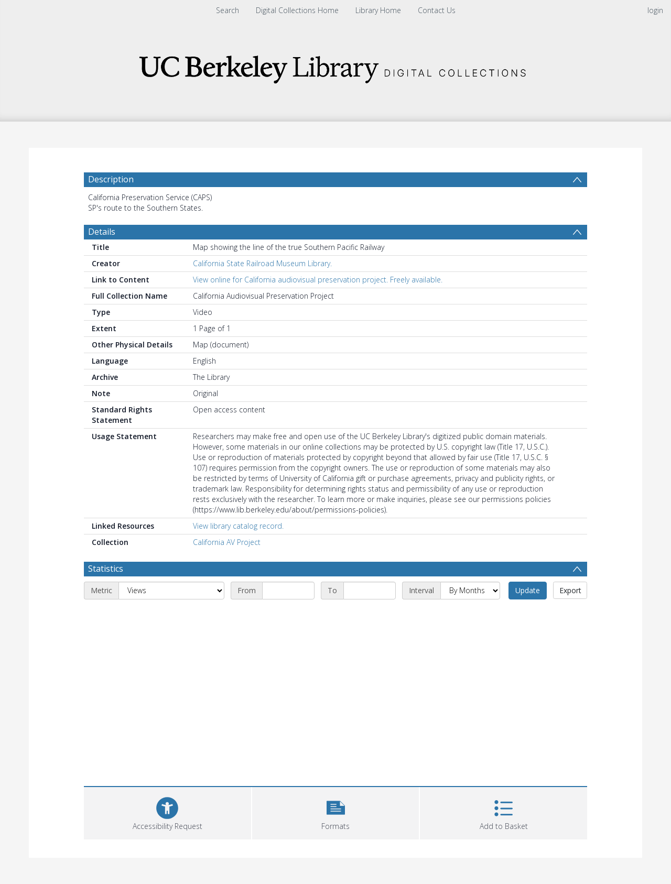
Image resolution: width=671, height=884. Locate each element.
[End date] (369, 590)
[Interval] (470, 590)
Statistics (105, 568)
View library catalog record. (238, 526)
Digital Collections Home (297, 10)
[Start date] (288, 590)
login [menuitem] (655, 10)
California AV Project (227, 542)
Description (111, 179)
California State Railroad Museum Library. (262, 263)
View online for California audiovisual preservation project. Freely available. (317, 280)
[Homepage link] (335, 66)
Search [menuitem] (227, 10)
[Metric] (171, 590)
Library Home (378, 10)
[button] (335, 812)
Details (101, 231)
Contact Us (437, 10)
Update (527, 590)
